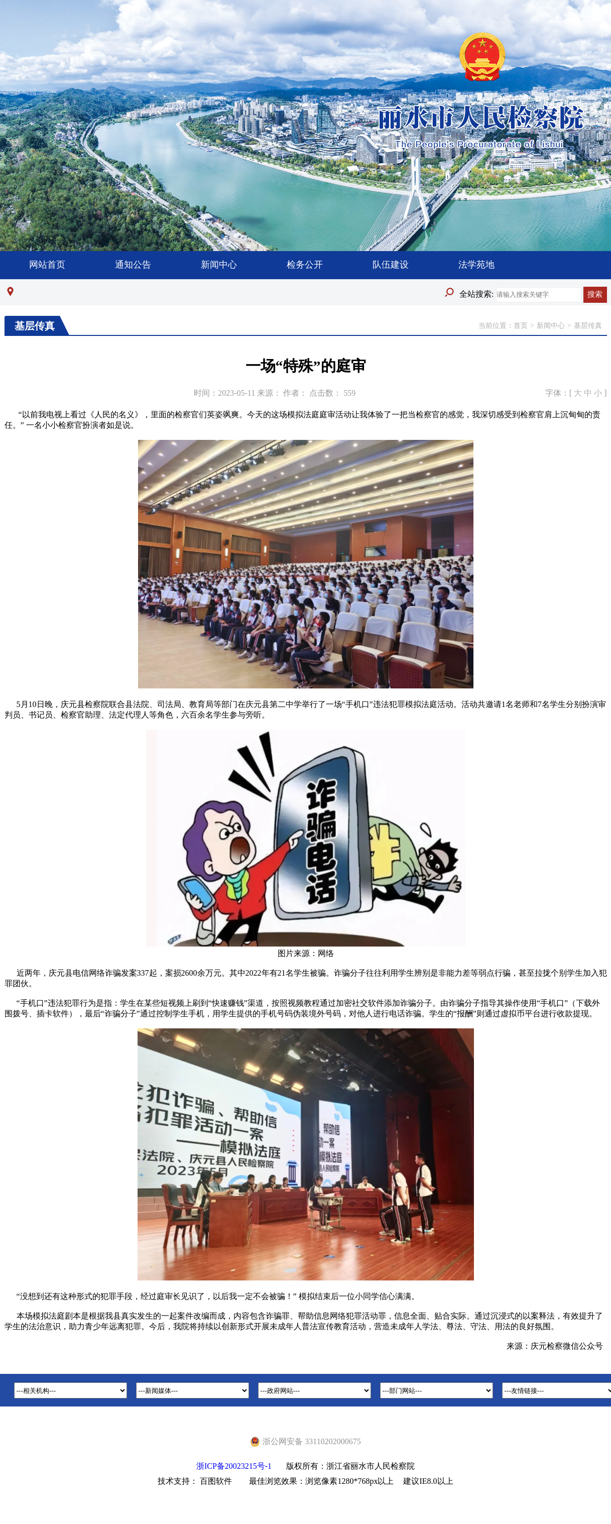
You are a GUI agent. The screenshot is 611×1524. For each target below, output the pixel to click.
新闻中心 (219, 265)
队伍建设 (391, 265)
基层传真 (588, 325)
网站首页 (47, 265)
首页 (521, 325)
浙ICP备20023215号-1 (234, 1466)
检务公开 (305, 265)
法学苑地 (476, 265)
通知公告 (133, 265)
